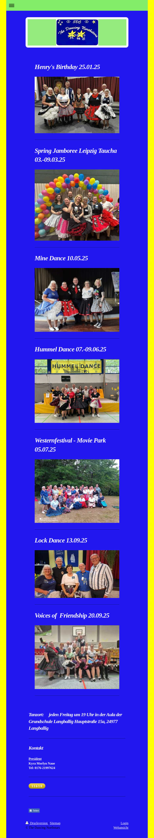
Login (124, 823)
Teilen (34, 810)
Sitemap (55, 823)
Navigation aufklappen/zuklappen (77, 5)
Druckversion (37, 823)
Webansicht (120, 827)
